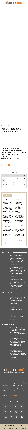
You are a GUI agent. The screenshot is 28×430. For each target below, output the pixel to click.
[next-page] (6, 243)
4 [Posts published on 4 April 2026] (24, 178)
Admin (10, 158)
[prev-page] (2, 165)
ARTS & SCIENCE (5, 158)
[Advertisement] (14, 22)
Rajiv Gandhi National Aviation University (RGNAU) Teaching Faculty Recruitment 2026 (17, 316)
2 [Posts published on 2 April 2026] (17, 178)
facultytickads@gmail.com (13, 395)
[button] (25, 3)
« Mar (13, 189)
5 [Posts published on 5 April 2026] (3, 180)
